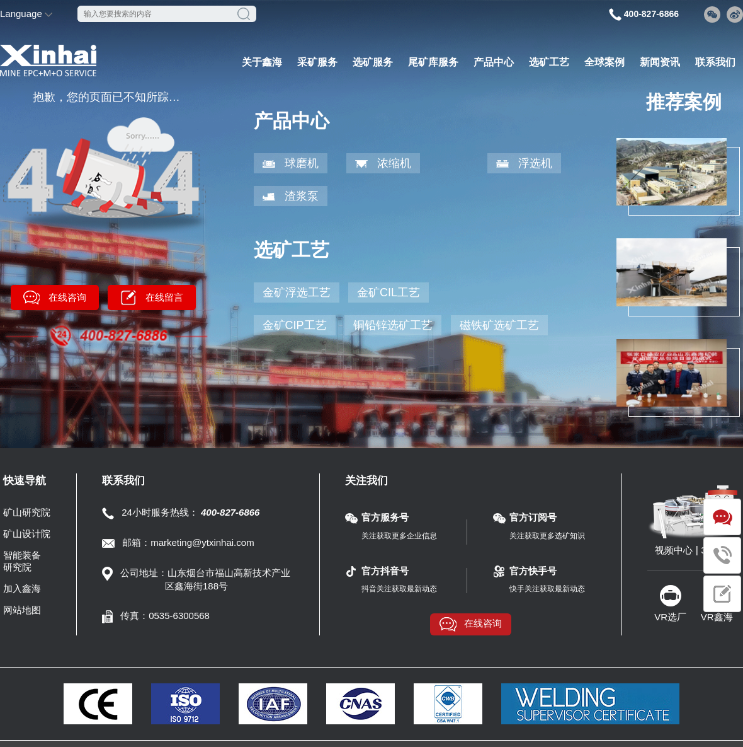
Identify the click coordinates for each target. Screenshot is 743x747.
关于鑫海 (262, 62)
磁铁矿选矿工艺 (499, 325)
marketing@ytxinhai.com (202, 542)
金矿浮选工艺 (297, 292)
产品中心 (494, 62)
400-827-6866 (651, 14)
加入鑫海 (22, 588)
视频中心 (674, 550)
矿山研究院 (26, 512)
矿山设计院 (26, 533)
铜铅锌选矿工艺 (393, 325)
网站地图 (22, 610)
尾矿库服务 (433, 62)
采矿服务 (317, 62)
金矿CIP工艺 (295, 325)
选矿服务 (373, 62)
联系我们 (715, 62)
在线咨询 (67, 297)
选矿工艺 (549, 62)
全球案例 (604, 62)
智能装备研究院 (22, 561)
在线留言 (164, 297)
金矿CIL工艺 (388, 292)
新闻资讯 (660, 62)
